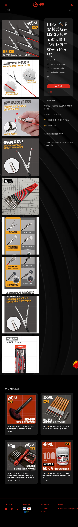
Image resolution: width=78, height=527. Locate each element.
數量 (48, 77)
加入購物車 (58, 86)
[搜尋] (70, 10)
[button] (6, 4)
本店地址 (43, 511)
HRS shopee (45, 509)
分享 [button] (49, 92)
